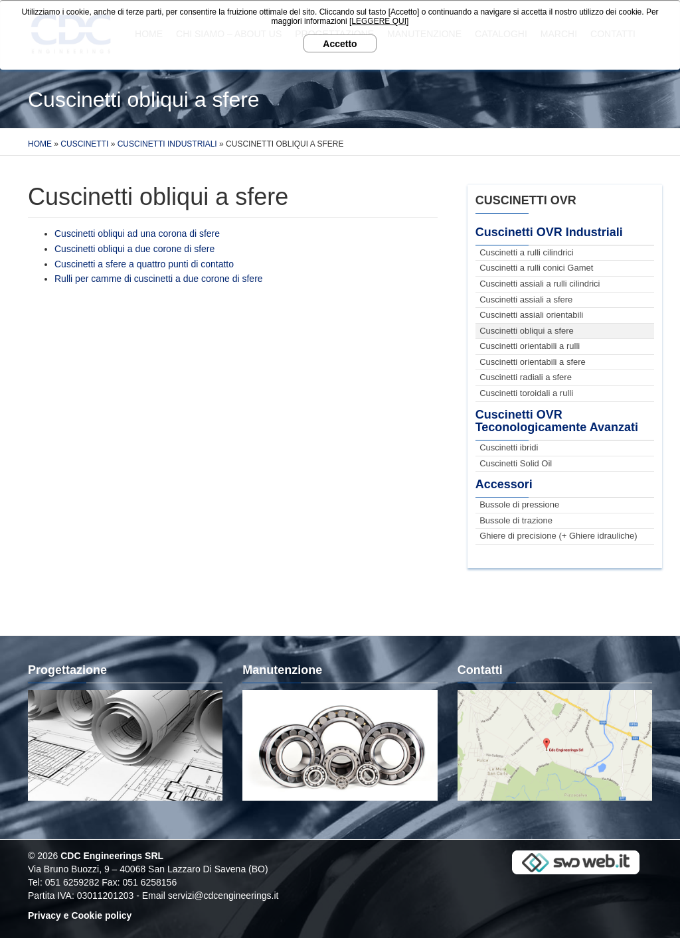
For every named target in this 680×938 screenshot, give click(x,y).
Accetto (340, 43)
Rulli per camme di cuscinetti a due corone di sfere (158, 278)
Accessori (504, 484)
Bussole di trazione (515, 520)
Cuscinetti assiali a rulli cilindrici (539, 284)
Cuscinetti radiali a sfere (525, 377)
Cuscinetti (84, 144)
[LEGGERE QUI (377, 21)
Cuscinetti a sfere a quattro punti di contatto (144, 264)
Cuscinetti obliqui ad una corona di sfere (137, 233)
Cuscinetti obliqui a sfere (526, 331)
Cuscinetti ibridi (508, 447)
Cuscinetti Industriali (167, 144)
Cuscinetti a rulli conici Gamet (536, 268)
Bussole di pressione (519, 504)
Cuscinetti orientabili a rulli (529, 346)
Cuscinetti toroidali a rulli (526, 393)
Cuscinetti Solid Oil (515, 463)
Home (40, 144)
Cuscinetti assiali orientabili (531, 315)
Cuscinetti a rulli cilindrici (526, 252)
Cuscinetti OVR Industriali (549, 232)
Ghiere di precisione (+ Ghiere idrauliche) (558, 536)
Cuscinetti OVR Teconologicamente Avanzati (556, 421)
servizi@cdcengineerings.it (223, 895)
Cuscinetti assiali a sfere (525, 299)
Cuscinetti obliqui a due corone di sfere (134, 248)
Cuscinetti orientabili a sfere (532, 362)
